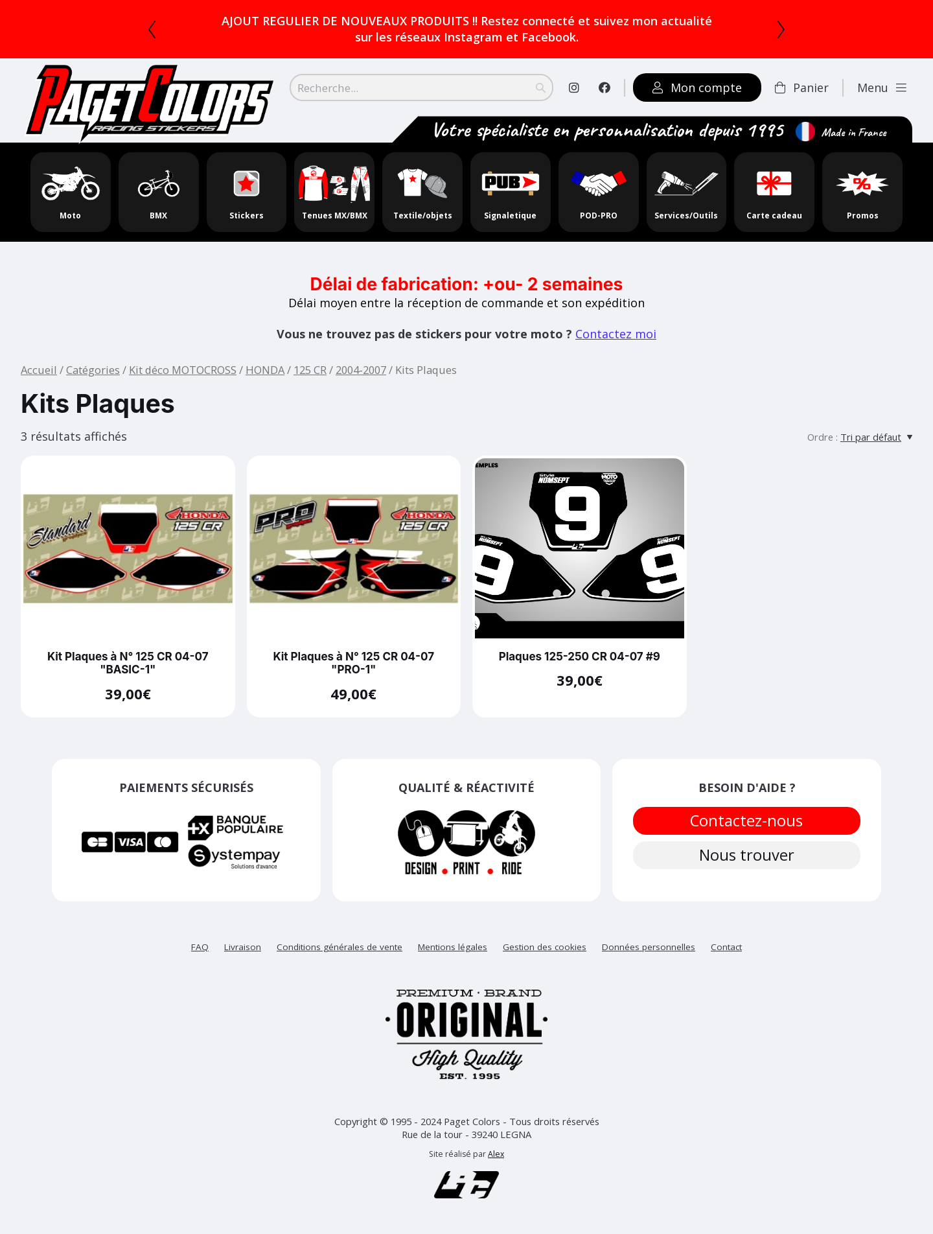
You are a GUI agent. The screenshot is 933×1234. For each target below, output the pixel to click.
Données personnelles (648, 947)
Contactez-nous (747, 822)
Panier (802, 87)
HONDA (265, 369)
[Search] (421, 87)
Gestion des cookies (544, 947)
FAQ (200, 947)
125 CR (310, 369)
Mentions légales (452, 947)
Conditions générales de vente (339, 947)
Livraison (242, 947)
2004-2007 (361, 369)
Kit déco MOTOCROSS (182, 369)
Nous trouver (747, 861)
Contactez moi (615, 334)
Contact (726, 947)
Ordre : (822, 436)
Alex (496, 1153)
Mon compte (697, 87)
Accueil (39, 369)
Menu (881, 87)
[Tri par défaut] (876, 436)
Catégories (93, 369)
